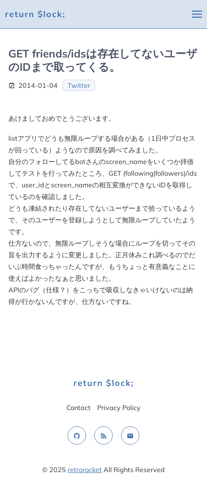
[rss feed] (103, 435)
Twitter (79, 85)
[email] (130, 435)
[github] (77, 435)
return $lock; (35, 14)
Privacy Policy (119, 407)
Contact (78, 407)
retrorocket (85, 469)
